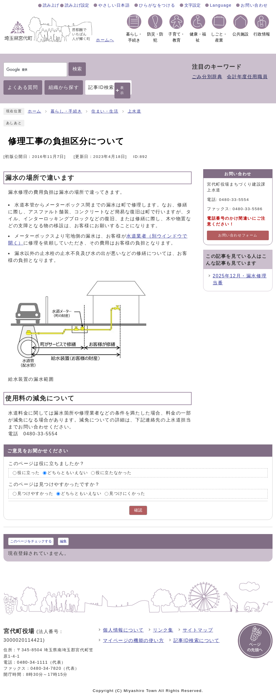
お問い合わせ (254, 5)
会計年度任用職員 (247, 76)
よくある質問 (23, 87)
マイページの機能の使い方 (133, 640)
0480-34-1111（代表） (41, 662)
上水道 (134, 111)
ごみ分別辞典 (207, 76)
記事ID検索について (196, 640)
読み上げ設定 (77, 5)
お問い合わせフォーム (238, 235)
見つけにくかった (127, 494)
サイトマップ (198, 630)
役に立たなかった (114, 473)
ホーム (34, 111)
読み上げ (51, 5)
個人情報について (123, 630)
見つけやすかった (35, 494)
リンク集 (163, 630)
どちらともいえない (67, 473)
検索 (77, 68)
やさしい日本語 (114, 5)
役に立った (28, 473)
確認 (138, 510)
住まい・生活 (104, 111)
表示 (122, 90)
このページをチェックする (31, 541)
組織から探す (64, 87)
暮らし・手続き (66, 111)
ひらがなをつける (157, 5)
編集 (63, 541)
